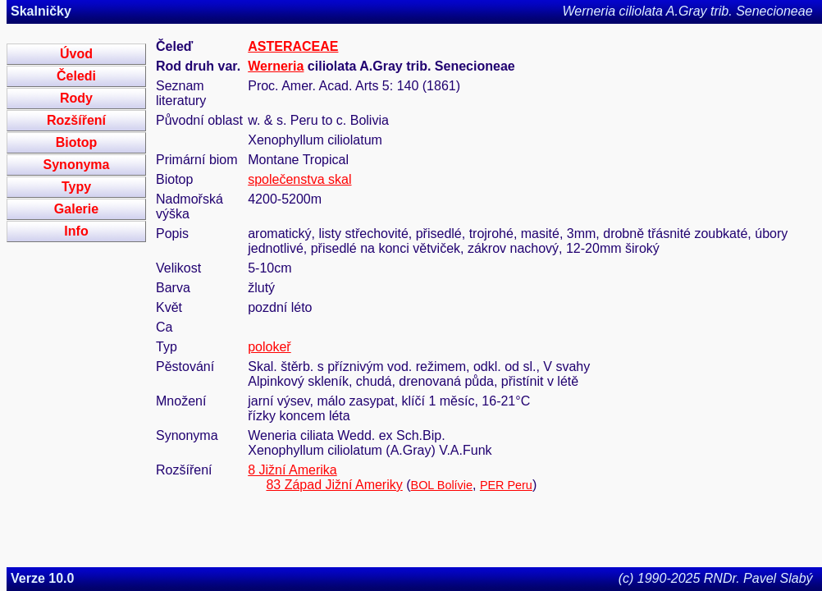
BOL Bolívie (442, 485)
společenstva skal (299, 179)
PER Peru (506, 485)
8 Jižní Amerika (292, 470)
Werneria (276, 66)
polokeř (269, 347)
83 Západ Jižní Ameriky (334, 485)
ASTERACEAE (293, 46)
